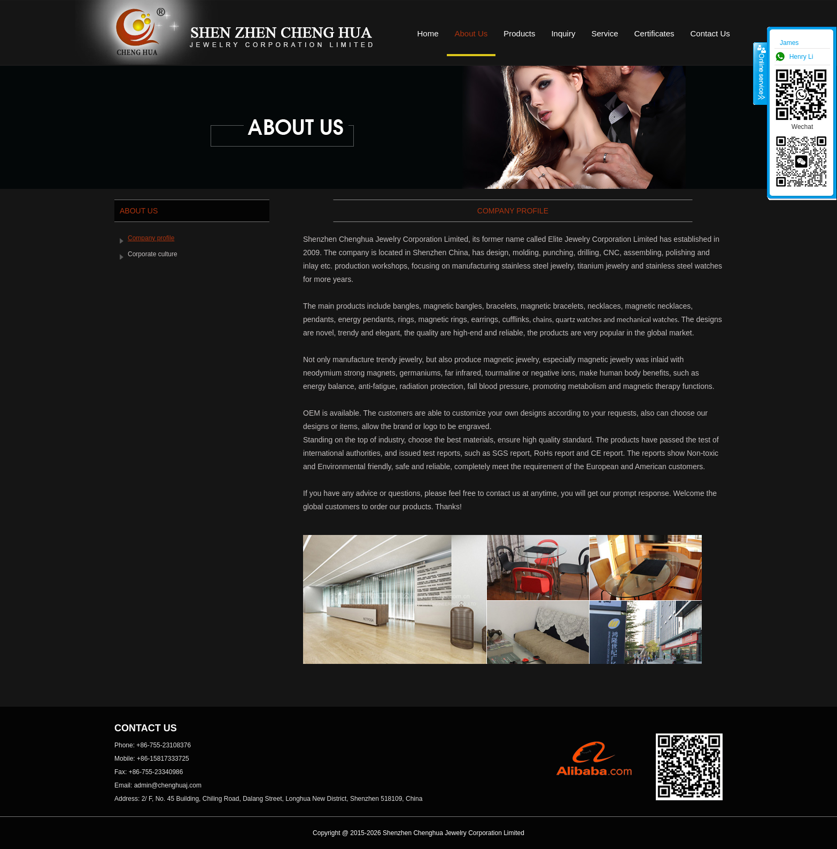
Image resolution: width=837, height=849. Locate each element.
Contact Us (710, 33)
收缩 (760, 73)
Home (428, 33)
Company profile (151, 238)
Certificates (654, 33)
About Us (471, 33)
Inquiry (563, 33)
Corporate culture (152, 254)
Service (604, 33)
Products (519, 33)
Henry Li (801, 56)
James (789, 43)
